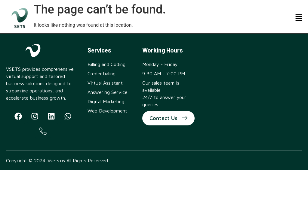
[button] (299, 18)
